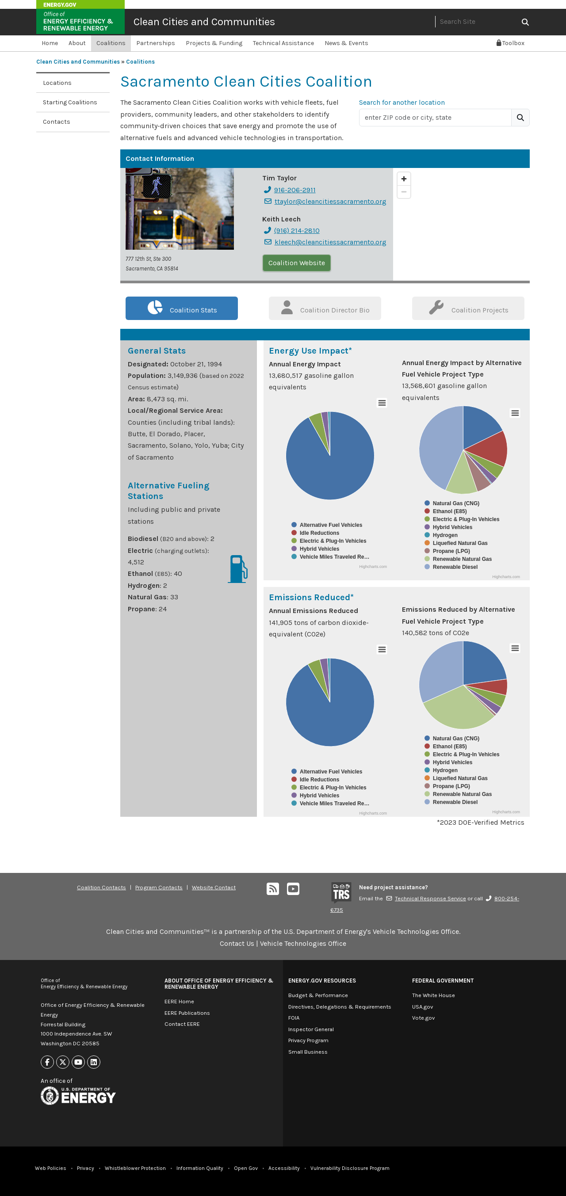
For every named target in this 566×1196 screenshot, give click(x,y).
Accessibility (284, 1168)
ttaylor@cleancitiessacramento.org (325, 201)
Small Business (308, 1051)
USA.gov (422, 1006)
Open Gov (246, 1168)
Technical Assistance (283, 43)
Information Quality (199, 1168)
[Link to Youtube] (78, 1062)
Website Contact (214, 887)
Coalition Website (296, 263)
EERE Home (179, 1001)
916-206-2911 (289, 190)
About (77, 43)
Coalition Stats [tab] (182, 307)
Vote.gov (423, 1017)
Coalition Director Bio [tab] (325, 307)
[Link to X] (62, 1062)
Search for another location (402, 102)
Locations (57, 83)
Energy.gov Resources (322, 980)
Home (50, 43)
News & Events (346, 43)
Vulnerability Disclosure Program (350, 1168)
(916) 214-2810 (291, 230)
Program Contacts (159, 887)
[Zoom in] (404, 178)
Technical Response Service (426, 898)
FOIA (293, 1017)
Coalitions (111, 43)
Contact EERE (182, 1024)
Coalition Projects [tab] (468, 307)
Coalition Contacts (101, 887)
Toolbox (511, 43)
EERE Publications (187, 1012)
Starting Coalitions (70, 102)
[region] (461, 224)
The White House (433, 995)
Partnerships (155, 43)
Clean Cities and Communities (204, 21)
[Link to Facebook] (47, 1062)
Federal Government (443, 980)
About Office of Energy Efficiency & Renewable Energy (218, 983)
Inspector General (311, 1029)
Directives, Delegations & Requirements (339, 1006)
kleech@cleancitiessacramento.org (325, 242)
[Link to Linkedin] (93, 1062)
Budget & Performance (318, 995)
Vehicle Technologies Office (303, 943)
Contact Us (237, 943)
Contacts (56, 122)
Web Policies (50, 1168)
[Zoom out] (404, 191)
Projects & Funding (214, 43)
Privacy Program (308, 1040)
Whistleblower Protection (135, 1168)
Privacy (85, 1168)
